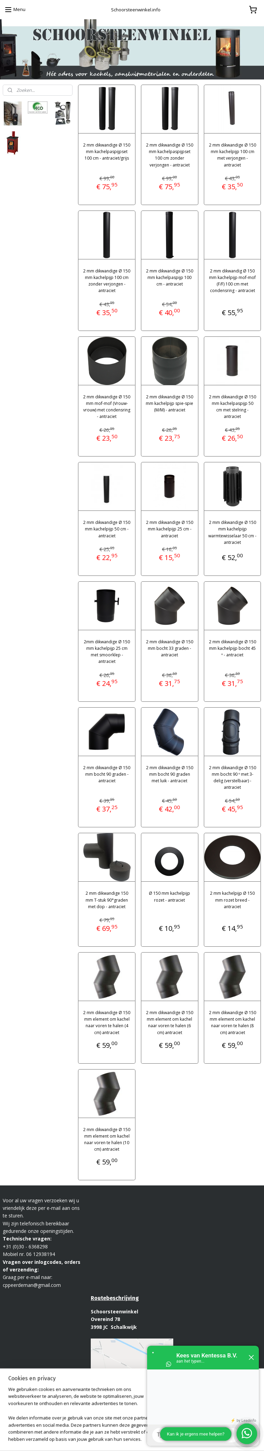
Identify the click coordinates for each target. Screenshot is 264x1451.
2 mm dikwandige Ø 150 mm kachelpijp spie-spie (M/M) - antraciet (170, 403)
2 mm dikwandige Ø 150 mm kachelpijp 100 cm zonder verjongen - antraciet (106, 280)
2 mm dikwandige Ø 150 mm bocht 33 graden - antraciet (169, 647)
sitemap (115, 1438)
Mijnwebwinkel (216, 1438)
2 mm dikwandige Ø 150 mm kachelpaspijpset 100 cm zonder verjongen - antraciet (169, 155)
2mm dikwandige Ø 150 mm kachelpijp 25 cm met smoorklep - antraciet (107, 651)
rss (129, 1438)
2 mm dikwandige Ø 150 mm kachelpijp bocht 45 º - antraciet (232, 647)
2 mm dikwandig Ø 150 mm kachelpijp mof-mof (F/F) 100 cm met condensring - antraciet (232, 280)
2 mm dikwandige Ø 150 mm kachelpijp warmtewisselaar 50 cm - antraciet (232, 532)
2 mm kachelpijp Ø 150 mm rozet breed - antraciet (232, 899)
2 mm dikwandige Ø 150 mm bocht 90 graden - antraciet (106, 773)
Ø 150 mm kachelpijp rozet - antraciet (169, 896)
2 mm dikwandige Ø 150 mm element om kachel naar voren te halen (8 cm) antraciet (232, 1022)
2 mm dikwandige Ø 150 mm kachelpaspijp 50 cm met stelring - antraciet (232, 406)
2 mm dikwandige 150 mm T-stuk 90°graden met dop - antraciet (107, 899)
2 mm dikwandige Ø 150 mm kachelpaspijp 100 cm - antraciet (169, 277)
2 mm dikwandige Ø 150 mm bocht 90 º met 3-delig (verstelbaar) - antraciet (232, 777)
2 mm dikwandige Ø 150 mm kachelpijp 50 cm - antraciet (106, 528)
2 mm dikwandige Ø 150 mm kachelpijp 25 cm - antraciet (169, 528)
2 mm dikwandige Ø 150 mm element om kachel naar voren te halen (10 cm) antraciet (106, 1139)
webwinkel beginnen (155, 1438)
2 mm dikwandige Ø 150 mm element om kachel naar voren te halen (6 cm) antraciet (169, 1022)
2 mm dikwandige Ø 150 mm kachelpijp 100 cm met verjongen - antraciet (232, 155)
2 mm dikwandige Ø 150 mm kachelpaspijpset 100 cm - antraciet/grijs (106, 151)
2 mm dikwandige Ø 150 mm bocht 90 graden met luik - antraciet (169, 773)
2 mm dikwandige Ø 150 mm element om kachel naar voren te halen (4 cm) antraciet (106, 1022)
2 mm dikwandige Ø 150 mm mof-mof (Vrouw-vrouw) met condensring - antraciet (106, 406)
